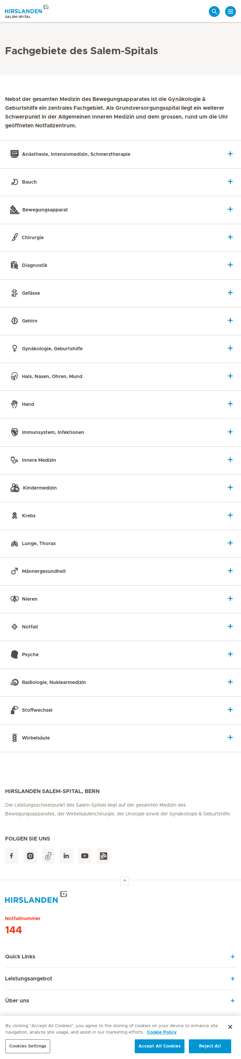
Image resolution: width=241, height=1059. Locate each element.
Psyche (23, 654)
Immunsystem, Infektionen (46, 432)
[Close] (230, 1029)
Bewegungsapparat (38, 210)
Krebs (22, 515)
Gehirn (23, 321)
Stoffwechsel (30, 710)
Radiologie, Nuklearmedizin (47, 682)
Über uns (17, 1000)
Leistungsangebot (28, 978)
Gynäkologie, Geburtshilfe (45, 349)
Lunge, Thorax (32, 543)
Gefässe (24, 293)
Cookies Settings (27, 1049)
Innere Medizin (32, 460)
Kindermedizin (32, 487)
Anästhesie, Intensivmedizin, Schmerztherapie (69, 154)
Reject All (210, 1049)
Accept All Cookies (159, 1049)
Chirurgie (26, 237)
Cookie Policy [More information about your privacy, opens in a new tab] (162, 1035)
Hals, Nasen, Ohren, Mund (45, 376)
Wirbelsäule (29, 738)
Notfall (23, 626)
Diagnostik (27, 265)
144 (13, 930)
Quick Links (20, 956)
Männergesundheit (37, 571)
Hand (21, 404)
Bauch (22, 182)
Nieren (23, 599)
